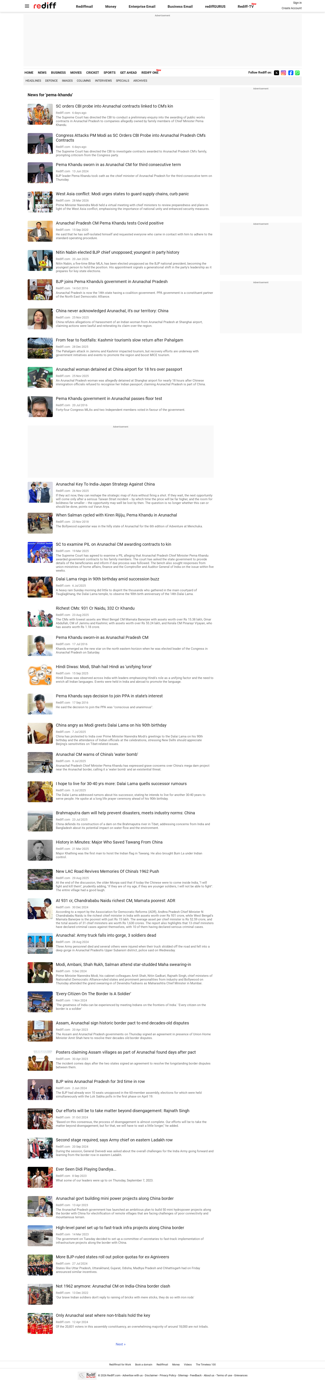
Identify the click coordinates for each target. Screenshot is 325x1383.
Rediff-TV (246, 7)
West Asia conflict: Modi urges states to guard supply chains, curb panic (122, 194)
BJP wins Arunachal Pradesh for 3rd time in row (100, 1081)
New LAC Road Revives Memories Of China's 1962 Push (107, 871)
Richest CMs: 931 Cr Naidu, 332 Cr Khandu (95, 608)
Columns (84, 80)
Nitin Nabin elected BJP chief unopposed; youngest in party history (117, 252)
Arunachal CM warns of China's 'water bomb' (97, 754)
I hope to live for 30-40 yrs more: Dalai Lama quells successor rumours (121, 783)
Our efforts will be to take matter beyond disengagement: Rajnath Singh (122, 1110)
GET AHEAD (128, 73)
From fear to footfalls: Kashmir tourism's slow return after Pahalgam (119, 340)
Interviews (103, 80)
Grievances (241, 1375)
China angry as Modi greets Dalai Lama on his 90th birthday (111, 725)
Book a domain (143, 1364)
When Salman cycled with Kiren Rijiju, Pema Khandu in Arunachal (116, 515)
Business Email (180, 7)
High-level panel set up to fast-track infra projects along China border (120, 1227)
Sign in (297, 2)
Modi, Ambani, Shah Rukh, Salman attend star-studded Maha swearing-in (123, 964)
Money (110, 7)
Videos (188, 1364)
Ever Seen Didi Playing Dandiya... (86, 1169)
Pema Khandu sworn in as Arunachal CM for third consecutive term (118, 164)
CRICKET (92, 73)
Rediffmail (84, 7)
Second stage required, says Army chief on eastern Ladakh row (114, 1140)
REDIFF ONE (149, 73)
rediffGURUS (215, 7)
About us (209, 1375)
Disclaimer (151, 1375)
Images (67, 80)
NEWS (42, 73)
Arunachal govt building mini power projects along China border (115, 1198)
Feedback (196, 1375)
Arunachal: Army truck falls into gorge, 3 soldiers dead (106, 935)
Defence (51, 80)
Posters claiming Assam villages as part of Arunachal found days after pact (126, 1052)
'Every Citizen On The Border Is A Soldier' (93, 993)
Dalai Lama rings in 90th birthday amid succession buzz (107, 579)
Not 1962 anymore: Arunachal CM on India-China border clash (113, 1286)
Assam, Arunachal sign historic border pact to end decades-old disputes (122, 1023)
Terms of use (224, 1375)
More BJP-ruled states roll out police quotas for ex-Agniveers (112, 1257)
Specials (122, 80)
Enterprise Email (142, 7)
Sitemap (183, 1375)
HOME (28, 73)
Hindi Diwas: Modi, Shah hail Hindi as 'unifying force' (104, 666)
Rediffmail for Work (120, 1364)
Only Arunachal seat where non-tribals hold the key (103, 1315)
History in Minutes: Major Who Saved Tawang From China (109, 842)
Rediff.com (113, 1375)
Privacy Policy (168, 1375)
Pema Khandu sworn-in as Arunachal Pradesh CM (102, 637)
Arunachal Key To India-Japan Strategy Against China (105, 484)
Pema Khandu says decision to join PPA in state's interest (109, 696)
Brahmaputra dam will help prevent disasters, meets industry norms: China (125, 813)
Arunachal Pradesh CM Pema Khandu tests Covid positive (110, 223)
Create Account (292, 8)
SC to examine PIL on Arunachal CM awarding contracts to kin (113, 544)
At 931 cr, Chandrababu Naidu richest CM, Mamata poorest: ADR (115, 900)
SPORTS (110, 73)
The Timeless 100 (206, 1364)
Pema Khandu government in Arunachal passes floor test (109, 398)
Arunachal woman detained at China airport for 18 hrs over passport (119, 369)
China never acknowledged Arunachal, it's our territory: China (112, 310)
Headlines (33, 80)
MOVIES (76, 73)
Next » (121, 1344)
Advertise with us (132, 1375)
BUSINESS (58, 73)
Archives (140, 80)
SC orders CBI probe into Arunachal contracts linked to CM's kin (114, 106)
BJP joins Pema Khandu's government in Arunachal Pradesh (112, 281)
